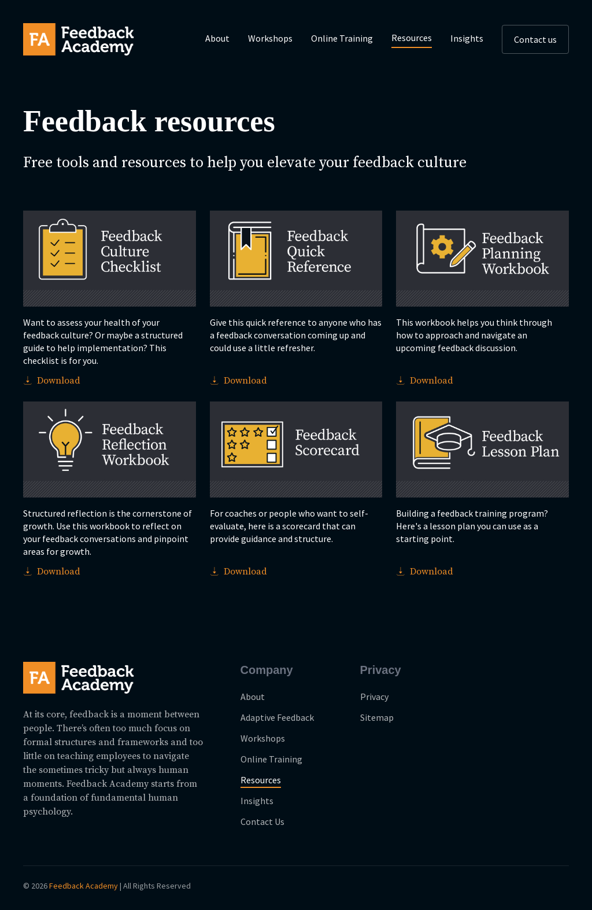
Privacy (374, 696)
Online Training (342, 38)
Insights (466, 38)
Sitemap (377, 717)
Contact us (535, 39)
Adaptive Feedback (277, 717)
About (217, 38)
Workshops (270, 38)
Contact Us (262, 821)
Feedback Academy (83, 885)
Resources (411, 37)
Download (51, 380)
